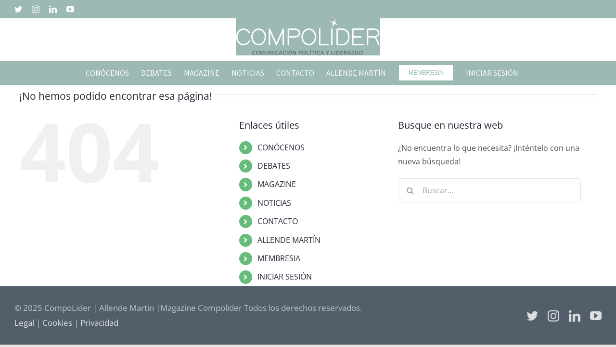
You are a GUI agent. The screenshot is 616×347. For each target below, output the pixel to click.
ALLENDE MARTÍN (289, 240)
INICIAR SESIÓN (284, 276)
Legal (24, 322)
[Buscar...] (489, 190)
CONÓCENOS (281, 147)
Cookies (57, 322)
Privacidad (99, 322)
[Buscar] (410, 190)
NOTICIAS (274, 203)
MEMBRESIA (278, 258)
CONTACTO (277, 221)
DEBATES (273, 165)
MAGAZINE (276, 184)
